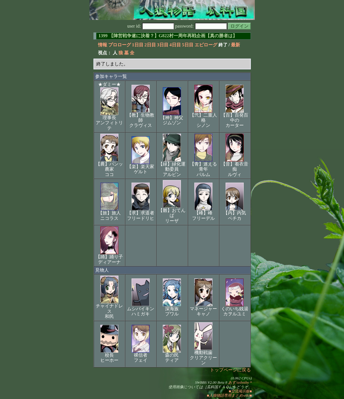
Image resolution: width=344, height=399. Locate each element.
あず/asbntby (238, 382)
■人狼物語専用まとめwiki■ (229, 395)
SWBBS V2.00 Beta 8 (211, 382)
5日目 (187, 44)
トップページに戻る (230, 369)
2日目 (150, 44)
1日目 (137, 44)
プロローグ (119, 44)
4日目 (175, 44)
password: (201, 26)
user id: (150, 26)
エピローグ (206, 44)
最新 (235, 44)
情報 (102, 44)
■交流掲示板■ (240, 391)
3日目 (162, 44)
